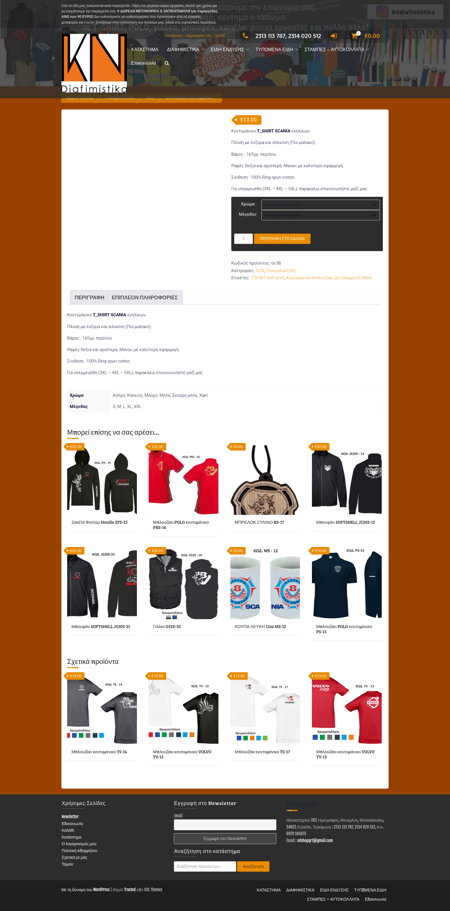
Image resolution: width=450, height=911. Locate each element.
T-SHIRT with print (268, 277)
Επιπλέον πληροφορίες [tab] (145, 297)
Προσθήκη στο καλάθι (282, 238)
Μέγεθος (248, 214)
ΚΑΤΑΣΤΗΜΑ (144, 49)
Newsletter (70, 816)
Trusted (129, 889)
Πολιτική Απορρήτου (79, 850)
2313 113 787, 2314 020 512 (280, 35)
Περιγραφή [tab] (89, 297)
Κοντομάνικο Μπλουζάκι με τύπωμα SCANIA (329, 277)
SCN (260, 270)
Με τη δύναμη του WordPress (85, 889)
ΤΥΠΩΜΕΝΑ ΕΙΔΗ (274, 49)
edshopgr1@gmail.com (315, 840)
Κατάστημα (72, 837)
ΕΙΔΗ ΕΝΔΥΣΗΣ (227, 49)
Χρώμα (248, 204)
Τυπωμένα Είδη (281, 270)
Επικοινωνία (143, 63)
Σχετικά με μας (74, 857)
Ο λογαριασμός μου (79, 843)
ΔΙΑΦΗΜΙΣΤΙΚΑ (183, 49)
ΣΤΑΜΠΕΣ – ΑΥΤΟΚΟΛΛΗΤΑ (334, 49)
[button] (166, 63)
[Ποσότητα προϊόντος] (243, 239)
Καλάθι (68, 830)
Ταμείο (67, 864)
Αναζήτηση (253, 866)
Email (178, 815)
